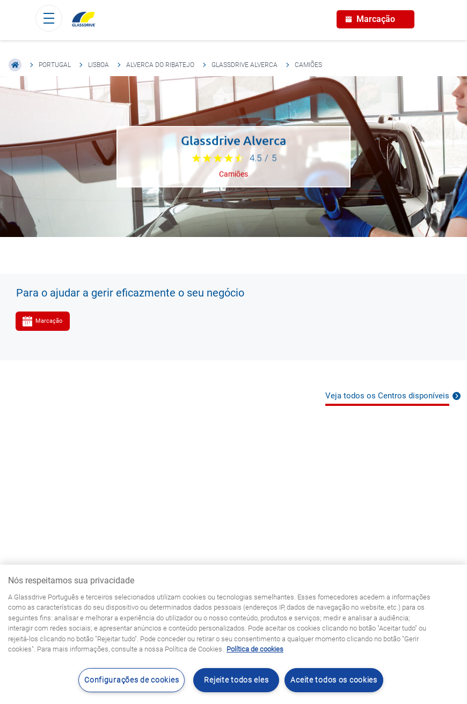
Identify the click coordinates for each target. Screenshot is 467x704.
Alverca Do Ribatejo (160, 65)
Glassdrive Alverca (244, 65)
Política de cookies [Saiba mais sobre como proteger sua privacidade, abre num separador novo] (255, 649)
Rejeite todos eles (236, 680)
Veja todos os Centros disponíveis (387, 396)
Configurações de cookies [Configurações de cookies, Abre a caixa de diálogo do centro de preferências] (131, 680)
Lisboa (98, 65)
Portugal (55, 65)
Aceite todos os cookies (333, 680)
